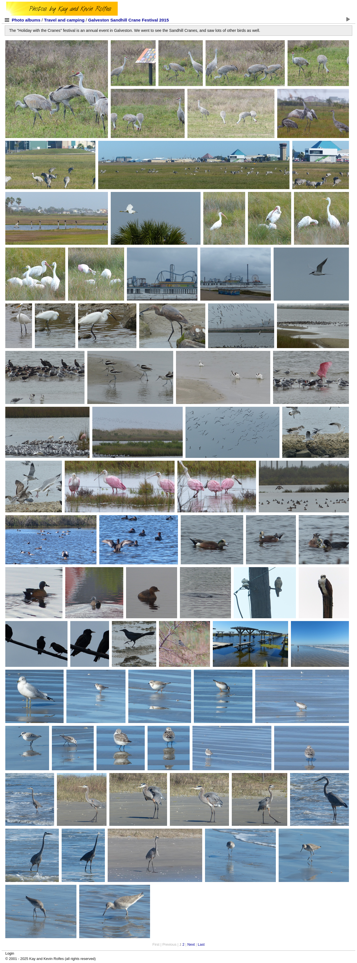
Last (201, 944)
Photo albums (26, 20)
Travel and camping (64, 20)
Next (191, 944)
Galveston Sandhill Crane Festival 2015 (128, 20)
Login (9, 953)
